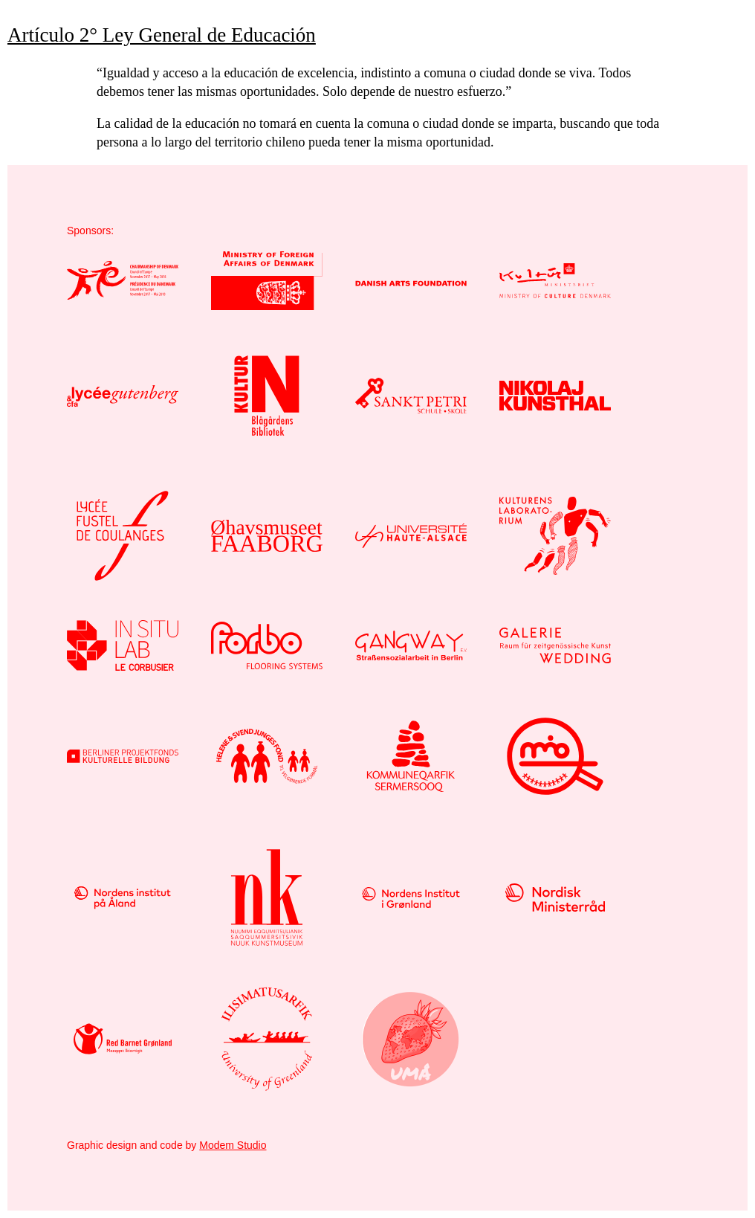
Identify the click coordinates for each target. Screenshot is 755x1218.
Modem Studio (232, 1145)
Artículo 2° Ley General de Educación (161, 35)
